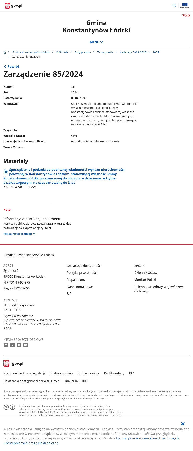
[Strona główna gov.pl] (13, 6)
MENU (96, 42)
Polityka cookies (61, 373)
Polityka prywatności (82, 272)
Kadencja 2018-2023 (133, 52)
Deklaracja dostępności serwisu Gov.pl (31, 381)
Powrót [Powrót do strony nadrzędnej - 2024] (13, 66)
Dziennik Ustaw (145, 272)
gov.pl (13, 363)
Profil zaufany (114, 373)
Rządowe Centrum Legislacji (24, 373)
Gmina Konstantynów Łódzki (96, 26)
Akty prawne (83, 52)
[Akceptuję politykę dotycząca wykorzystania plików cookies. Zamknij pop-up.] (182, 424)
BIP (69, 293)
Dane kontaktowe (80, 287)
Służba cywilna (88, 373)
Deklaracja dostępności (84, 266)
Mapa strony (76, 279)
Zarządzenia (105, 52)
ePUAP (139, 266)
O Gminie (62, 52)
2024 (156, 52)
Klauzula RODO (76, 381)
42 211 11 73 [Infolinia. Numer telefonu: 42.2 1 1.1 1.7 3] (12, 310)
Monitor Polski (145, 279)
